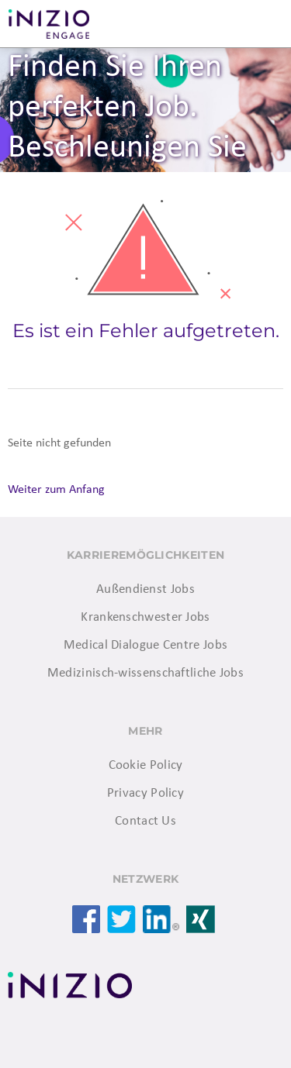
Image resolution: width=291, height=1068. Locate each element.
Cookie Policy (146, 765)
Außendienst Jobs (145, 589)
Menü (260, 24)
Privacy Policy (145, 793)
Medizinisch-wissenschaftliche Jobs (145, 673)
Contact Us (145, 821)
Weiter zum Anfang (56, 490)
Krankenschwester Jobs (145, 617)
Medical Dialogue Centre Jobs (145, 645)
